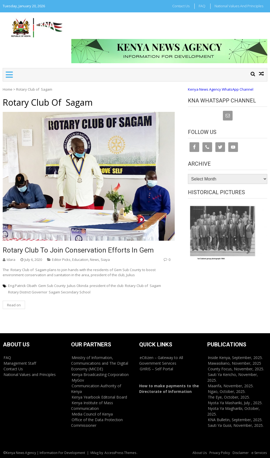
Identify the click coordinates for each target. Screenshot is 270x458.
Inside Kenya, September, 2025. (235, 357)
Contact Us (181, 5)
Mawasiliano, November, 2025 (234, 363)
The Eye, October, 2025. (229, 397)
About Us (199, 452)
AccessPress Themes (120, 452)
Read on (14, 305)
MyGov (78, 380)
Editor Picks (61, 259)
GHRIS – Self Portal (156, 368)
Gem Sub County (52, 285)
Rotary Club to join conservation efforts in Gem (78, 250)
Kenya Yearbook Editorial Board (99, 397)
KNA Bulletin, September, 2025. (235, 419)
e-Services (259, 452)
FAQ (202, 5)
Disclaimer (241, 452)
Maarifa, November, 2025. (231, 385)
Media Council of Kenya (92, 414)
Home (7, 89)
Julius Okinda (77, 285)
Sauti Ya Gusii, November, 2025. (236, 425)
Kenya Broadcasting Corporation (100, 374)
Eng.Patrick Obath (22, 285)
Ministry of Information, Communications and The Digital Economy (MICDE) (99, 363)
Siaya (105, 259)
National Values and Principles (239, 5)
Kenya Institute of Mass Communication (92, 405)
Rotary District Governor (27, 292)
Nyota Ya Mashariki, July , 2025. (235, 402)
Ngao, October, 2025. (227, 391)
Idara (11, 259)
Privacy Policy (219, 452)
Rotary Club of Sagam (143, 285)
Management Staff (19, 363)
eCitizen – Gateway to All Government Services (161, 360)
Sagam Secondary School (69, 292)
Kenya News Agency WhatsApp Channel (220, 89)
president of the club (107, 285)
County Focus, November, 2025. (236, 368)
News (94, 259)
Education (80, 259)
